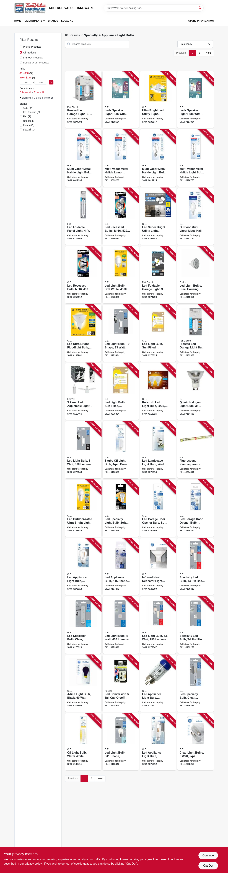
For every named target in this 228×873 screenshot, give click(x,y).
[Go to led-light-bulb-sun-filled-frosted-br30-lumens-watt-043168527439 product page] (158, 333)
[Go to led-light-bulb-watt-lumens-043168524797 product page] (158, 625)
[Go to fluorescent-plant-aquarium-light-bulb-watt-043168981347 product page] (195, 450)
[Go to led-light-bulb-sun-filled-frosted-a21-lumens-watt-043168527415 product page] (121, 391)
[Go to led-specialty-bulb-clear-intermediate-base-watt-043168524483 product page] (195, 683)
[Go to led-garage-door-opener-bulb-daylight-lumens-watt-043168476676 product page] (195, 508)
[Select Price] (51, 82)
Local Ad (67, 20)
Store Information (201, 20)
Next (208, 52)
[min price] (26, 82)
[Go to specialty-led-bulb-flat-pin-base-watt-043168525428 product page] (195, 625)
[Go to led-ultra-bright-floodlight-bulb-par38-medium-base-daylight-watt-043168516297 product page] (83, 333)
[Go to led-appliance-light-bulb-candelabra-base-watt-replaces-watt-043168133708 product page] (158, 683)
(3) (31, 112)
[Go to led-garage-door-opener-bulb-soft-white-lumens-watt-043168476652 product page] (158, 508)
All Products (30, 52)
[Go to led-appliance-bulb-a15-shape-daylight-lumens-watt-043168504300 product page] (121, 566)
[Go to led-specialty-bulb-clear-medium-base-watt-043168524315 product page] (83, 625)
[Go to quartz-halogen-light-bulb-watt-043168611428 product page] (195, 391)
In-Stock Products (33, 57)
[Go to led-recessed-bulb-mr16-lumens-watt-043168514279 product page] (83, 274)
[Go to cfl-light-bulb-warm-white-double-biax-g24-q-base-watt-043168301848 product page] (83, 741)
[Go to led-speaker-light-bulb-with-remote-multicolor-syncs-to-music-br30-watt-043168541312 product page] (121, 99)
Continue (208, 855)
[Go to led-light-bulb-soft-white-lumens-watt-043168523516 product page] (121, 274)
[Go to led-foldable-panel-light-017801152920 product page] (83, 216)
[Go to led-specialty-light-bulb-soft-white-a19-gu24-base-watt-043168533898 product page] (121, 508)
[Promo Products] (21, 46)
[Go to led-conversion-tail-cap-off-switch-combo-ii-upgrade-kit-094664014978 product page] (121, 683)
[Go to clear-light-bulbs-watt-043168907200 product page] (195, 741)
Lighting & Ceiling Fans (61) (37, 97)
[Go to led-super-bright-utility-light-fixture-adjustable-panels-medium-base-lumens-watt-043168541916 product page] (158, 216)
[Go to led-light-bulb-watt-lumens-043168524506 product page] (83, 450)
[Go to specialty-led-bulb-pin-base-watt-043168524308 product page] (195, 566)
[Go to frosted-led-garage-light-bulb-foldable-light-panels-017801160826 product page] (195, 333)
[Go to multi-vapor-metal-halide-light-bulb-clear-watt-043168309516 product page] (158, 158)
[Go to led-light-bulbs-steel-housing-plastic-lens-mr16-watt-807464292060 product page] (195, 274)
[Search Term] (154, 8)
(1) (27, 116)
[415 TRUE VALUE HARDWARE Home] (30, 8)
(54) (28, 107)
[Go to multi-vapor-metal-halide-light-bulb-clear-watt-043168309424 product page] (83, 158)
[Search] (200, 8)
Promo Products (32, 47)
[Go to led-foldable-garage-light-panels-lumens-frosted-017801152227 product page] (158, 274)
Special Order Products (36, 62)
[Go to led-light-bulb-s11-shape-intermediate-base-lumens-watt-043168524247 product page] (121, 741)
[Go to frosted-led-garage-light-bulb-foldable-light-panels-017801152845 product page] (83, 99)
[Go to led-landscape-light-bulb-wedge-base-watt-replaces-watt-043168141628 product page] (158, 450)
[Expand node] (21, 97)
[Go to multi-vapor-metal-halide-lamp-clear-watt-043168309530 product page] (121, 158)
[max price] (41, 82)
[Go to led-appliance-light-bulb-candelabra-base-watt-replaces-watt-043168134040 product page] (158, 741)
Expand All (39, 92)
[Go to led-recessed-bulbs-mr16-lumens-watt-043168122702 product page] (121, 216)
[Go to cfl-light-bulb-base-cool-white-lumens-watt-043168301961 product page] (121, 450)
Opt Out (208, 865)
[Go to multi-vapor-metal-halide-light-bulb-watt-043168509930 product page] (195, 158)
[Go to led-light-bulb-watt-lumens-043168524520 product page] (121, 625)
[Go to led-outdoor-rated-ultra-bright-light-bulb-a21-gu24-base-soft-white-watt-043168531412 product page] (83, 508)
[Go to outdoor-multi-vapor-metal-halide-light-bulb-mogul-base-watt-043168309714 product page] (195, 216)
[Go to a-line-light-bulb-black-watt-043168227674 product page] (83, 683)
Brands (53, 20)
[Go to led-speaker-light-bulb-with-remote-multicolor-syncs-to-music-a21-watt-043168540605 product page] (195, 99)
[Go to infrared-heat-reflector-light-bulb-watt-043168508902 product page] (158, 566)
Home (18, 20)
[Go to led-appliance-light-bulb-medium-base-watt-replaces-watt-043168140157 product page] (83, 566)
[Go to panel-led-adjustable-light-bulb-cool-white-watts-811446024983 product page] (83, 391)
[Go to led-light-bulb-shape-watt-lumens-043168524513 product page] (121, 333)
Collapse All (25, 92)
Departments (33, 20)
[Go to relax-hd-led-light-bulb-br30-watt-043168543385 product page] (158, 391)
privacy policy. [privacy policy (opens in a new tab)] (33, 863)
